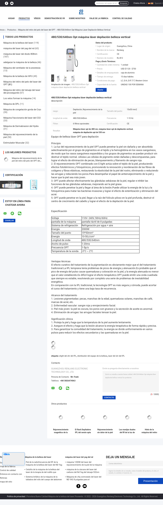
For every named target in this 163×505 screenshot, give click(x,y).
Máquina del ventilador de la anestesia (21, 68)
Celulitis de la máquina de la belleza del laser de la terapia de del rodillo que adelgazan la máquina (42, 471)
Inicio (2, 30)
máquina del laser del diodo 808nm (20, 54)
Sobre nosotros (77, 18)
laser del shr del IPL (116, 356)
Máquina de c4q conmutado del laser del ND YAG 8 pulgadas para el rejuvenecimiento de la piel (84, 478)
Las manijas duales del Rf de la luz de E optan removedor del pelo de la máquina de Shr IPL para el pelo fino (127, 431)
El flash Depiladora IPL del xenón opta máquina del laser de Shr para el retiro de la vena (83, 431)
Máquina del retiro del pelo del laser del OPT (36, 30)
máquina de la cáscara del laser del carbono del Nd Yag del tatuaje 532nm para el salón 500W (83, 471)
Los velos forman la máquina (17, 98)
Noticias (3, 478)
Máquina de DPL (11, 104)
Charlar (100, 90)
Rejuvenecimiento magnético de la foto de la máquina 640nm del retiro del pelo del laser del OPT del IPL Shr (61, 431)
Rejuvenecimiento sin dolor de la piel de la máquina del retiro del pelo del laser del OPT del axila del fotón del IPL (105, 431)
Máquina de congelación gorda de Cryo (22, 109)
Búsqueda (123, 3)
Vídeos (37, 18)
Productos (24, 18)
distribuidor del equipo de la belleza (92, 356)
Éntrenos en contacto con (11, 474)
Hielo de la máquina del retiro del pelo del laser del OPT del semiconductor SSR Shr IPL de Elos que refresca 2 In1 (149, 431)
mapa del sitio (6, 482)
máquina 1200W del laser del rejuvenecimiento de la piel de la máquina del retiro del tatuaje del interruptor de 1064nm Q (84, 464)
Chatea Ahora (139, 3)
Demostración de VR (55, 18)
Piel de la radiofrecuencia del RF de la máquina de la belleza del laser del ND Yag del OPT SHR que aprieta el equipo (44, 464)
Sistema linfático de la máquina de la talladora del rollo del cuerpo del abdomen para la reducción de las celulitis (44, 478)
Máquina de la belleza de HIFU (18, 76)
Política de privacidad (16, 496)
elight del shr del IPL (67, 356)
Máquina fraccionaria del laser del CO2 (22, 118)
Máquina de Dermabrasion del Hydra (21, 126)
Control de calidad (122, 18)
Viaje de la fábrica (98, 18)
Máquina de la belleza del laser (18, 43)
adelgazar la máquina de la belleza (20, 62)
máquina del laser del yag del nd (18, 48)
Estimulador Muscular (14, 142)
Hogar (11, 18)
